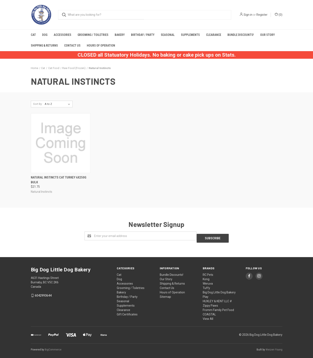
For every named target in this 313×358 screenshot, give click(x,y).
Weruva (208, 281)
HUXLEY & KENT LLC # (217, 299)
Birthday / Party (143, 34)
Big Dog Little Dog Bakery (219, 290)
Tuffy (206, 285)
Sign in (248, 14)
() (278, 14)
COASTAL (209, 312)
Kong (206, 277)
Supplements (190, 34)
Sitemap (165, 294)
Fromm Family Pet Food (218, 307)
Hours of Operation (101, 45)
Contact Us (72, 45)
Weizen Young (274, 347)
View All (208, 316)
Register (262, 14)
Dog (44, 34)
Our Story (267, 34)
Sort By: (37, 103)
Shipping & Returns (44, 45)
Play (205, 294)
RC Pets (208, 272)
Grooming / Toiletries (93, 34)
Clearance (213, 34)
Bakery (120, 34)
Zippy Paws (210, 303)
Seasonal (168, 34)
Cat (33, 34)
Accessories (62, 34)
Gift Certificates (127, 312)
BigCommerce (53, 347)
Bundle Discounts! (240, 34)
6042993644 (43, 293)
